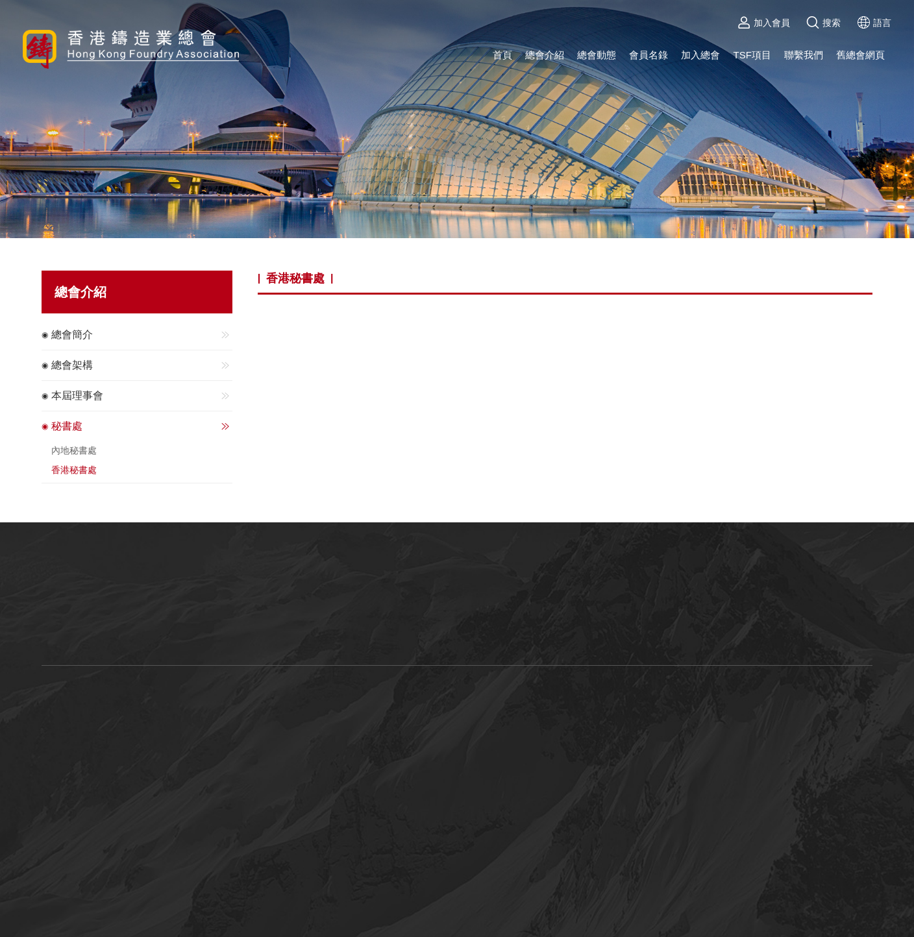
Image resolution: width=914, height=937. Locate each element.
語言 (874, 23)
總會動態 (596, 54)
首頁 (502, 54)
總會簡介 (141, 335)
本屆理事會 (141, 396)
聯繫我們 (803, 54)
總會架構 (141, 365)
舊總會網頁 (860, 54)
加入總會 (700, 54)
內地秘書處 (74, 450)
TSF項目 (752, 54)
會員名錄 (648, 54)
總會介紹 (544, 54)
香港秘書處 (74, 470)
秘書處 (141, 426)
